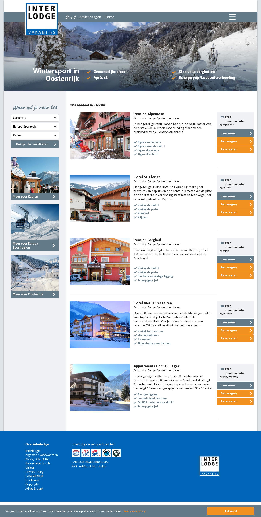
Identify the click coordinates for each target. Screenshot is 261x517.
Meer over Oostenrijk (28, 294)
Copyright (32, 484)
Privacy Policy (34, 472)
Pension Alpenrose (149, 114)
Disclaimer (32, 480)
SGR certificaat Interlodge (89, 466)
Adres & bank (34, 488)
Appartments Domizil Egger (156, 366)
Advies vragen (90, 17)
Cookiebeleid (34, 476)
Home (109, 17)
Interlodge (32, 451)
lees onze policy (135, 511)
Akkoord (230, 511)
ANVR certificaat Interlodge (90, 462)
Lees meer (228, 133)
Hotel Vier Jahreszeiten (153, 303)
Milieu (29, 468)
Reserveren (229, 149)
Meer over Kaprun (25, 196)
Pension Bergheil (147, 240)
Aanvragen (229, 141)
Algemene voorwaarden (41, 455)
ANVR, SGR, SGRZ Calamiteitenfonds (37, 461)
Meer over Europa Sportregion (25, 245)
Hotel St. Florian (147, 177)
